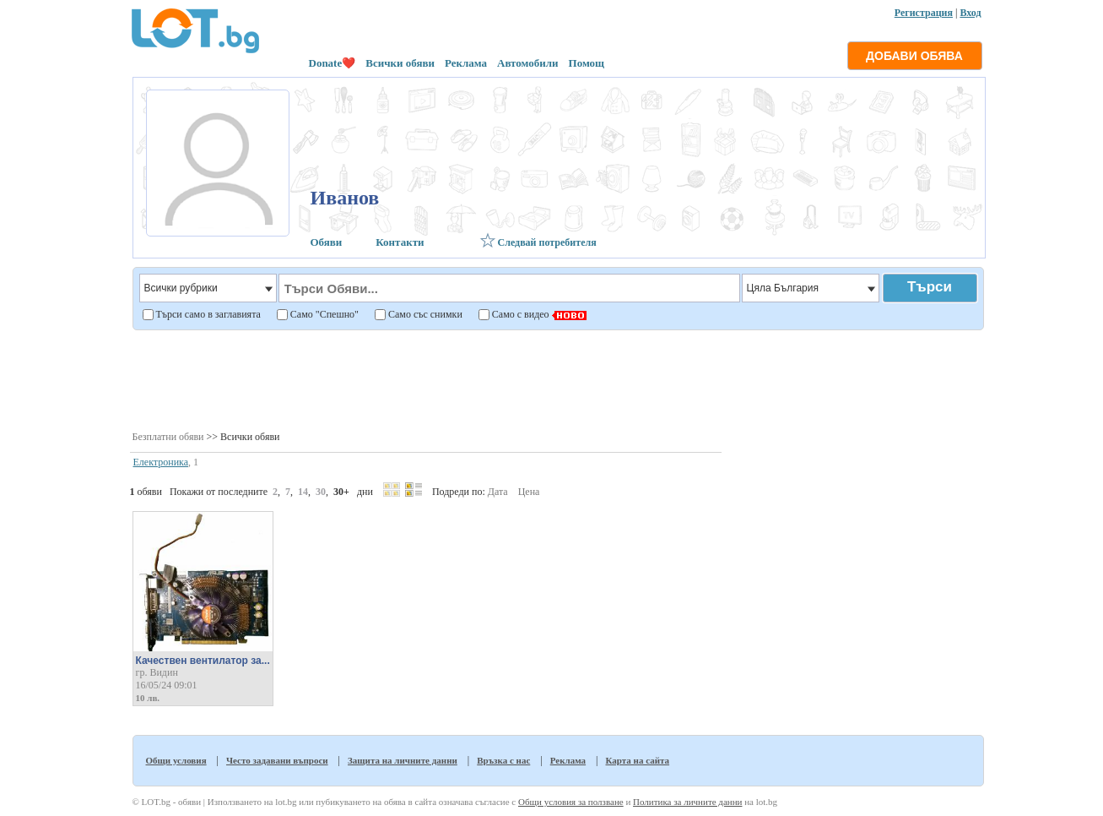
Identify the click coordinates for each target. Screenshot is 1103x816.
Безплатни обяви (168, 437)
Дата (498, 492)
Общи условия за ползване (571, 802)
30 (321, 492)
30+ (341, 492)
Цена (529, 492)
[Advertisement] (557, 379)
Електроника (161, 462)
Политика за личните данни (687, 802)
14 (303, 492)
